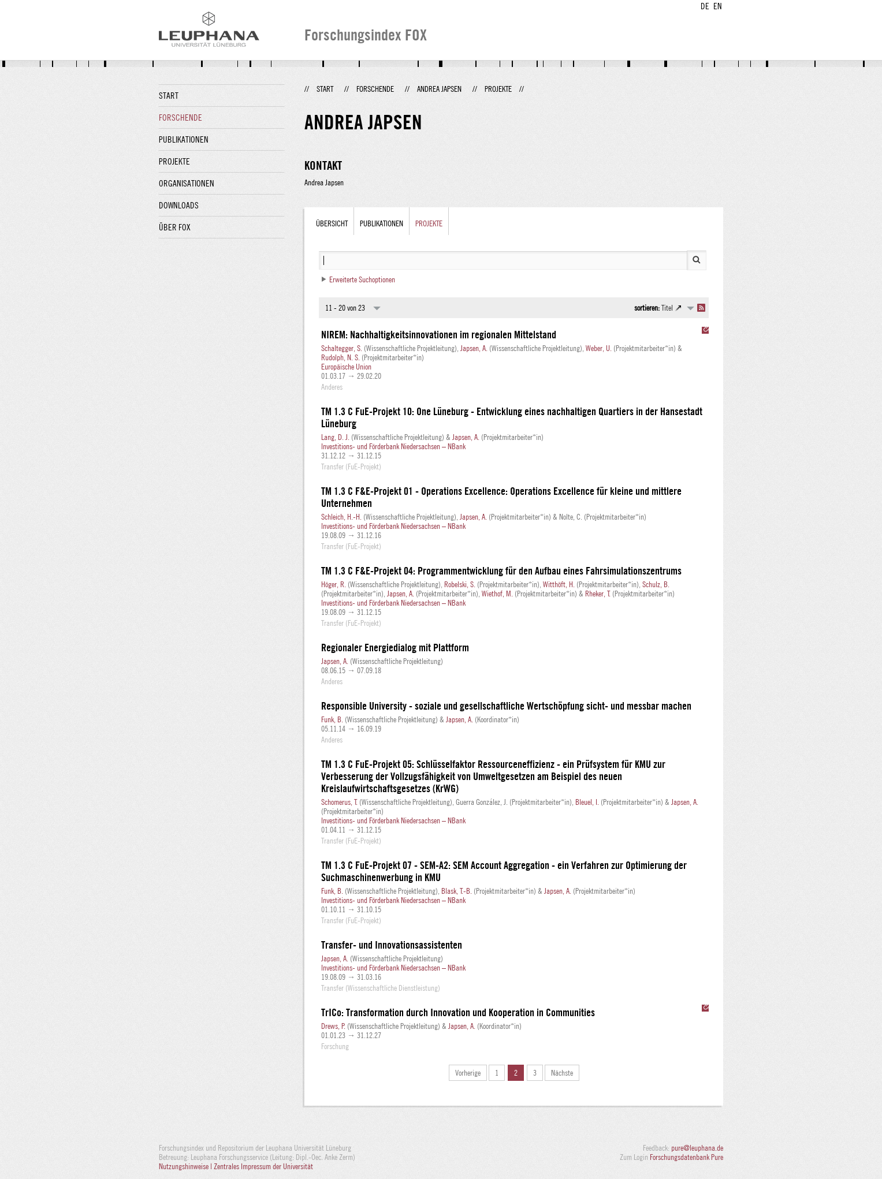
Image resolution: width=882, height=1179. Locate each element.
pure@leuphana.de (697, 1147)
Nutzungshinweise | (186, 1166)
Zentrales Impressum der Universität (263, 1166)
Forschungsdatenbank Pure (686, 1157)
